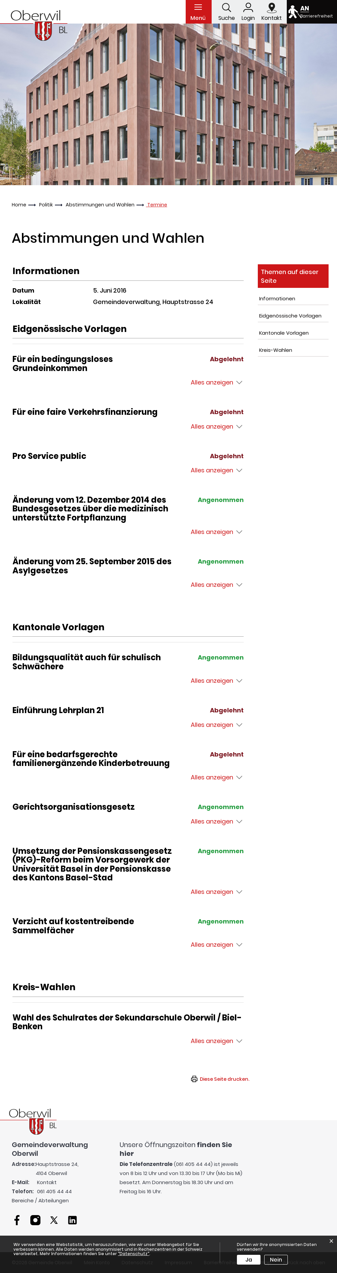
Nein (276, 1260)
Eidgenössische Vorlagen (290, 315)
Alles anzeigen (212, 382)
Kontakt (47, 1182)
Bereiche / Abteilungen (40, 1200)
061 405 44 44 (54, 1191)
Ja (248, 1260)
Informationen (277, 298)
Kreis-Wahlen (275, 350)
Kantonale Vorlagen (284, 332)
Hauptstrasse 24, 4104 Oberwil (57, 1169)
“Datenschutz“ (133, 1254)
